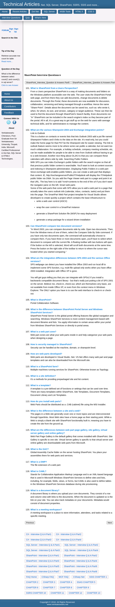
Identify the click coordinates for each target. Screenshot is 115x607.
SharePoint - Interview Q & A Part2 (80, 555)
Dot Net (35, 11)
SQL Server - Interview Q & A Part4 (81, 550)
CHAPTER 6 (32, 587)
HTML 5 (79, 11)
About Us (8, 100)
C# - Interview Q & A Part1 (38, 534)
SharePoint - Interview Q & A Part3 (42, 561)
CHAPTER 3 (49, 582)
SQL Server (49, 11)
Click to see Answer (9, 85)
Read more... (7, 61)
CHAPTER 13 (93, 593)
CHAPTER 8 (66, 587)
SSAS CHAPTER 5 (86, 582)
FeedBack (9, 112)
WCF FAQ (63, 577)
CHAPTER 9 (83, 587)
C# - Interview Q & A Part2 (68, 534)
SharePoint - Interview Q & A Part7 (42, 571)
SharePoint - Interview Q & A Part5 (42, 566)
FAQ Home (31, 577)
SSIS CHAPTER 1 (98, 577)
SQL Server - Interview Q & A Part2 (81, 545)
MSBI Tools (65, 11)
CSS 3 (91, 11)
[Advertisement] (69, 48)
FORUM (5, 30)
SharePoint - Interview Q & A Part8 (80, 571)
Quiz (27, 17)
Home (4, 11)
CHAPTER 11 (57, 593)
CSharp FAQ (48, 577)
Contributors (10, 106)
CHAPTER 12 (75, 593)
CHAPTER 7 (49, 587)
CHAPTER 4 (66, 582)
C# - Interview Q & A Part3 (38, 539)
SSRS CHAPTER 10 (36, 593)
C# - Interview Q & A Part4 (68, 539)
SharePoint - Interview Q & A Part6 (80, 566)
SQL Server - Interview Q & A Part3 (43, 550)
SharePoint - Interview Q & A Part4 (80, 561)
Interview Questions (11, 17)
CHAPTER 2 (32, 582)
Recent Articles (20, 11)
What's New (40, 17)
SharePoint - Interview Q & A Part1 (42, 555)
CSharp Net (78, 577)
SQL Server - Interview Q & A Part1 (43, 545)
